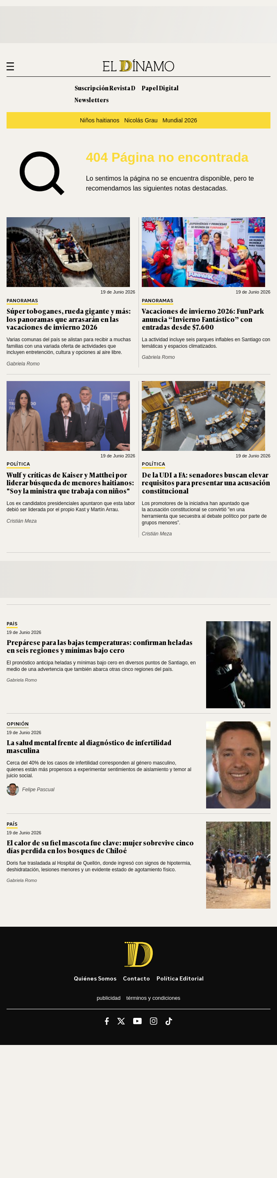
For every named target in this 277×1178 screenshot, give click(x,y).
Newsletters (92, 99)
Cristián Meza (21, 521)
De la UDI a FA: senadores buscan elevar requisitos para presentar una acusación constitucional (206, 482)
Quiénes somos (95, 978)
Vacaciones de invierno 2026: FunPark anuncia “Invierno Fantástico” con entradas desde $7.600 (203, 318)
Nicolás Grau (140, 120)
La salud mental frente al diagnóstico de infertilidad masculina (89, 746)
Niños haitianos (99, 120)
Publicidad (108, 998)
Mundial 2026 (180, 120)
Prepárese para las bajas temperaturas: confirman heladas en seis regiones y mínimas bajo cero (100, 646)
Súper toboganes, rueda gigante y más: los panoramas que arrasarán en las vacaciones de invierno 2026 (69, 318)
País (12, 624)
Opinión (18, 724)
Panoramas (22, 300)
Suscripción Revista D (105, 87)
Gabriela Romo (23, 364)
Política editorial (180, 978)
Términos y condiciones (153, 998)
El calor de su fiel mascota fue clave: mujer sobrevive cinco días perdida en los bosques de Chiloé (100, 846)
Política (18, 464)
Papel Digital (160, 87)
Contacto (136, 978)
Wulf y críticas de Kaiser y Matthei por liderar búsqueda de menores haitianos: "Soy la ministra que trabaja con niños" (70, 482)
